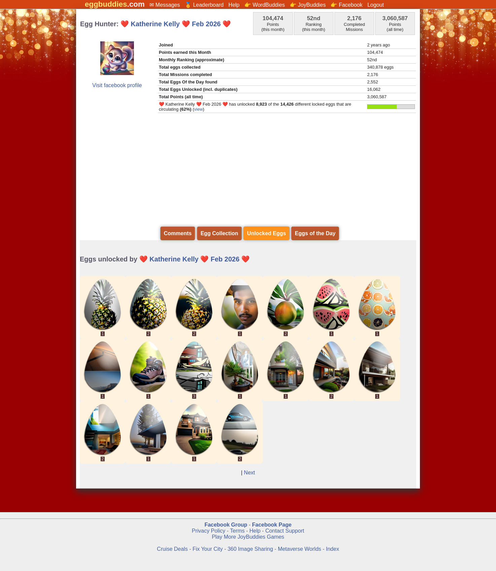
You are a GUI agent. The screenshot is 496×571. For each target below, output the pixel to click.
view (198, 109)
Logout (375, 5)
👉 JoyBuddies (308, 5)
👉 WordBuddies (264, 5)
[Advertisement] (248, 170)
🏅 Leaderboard (204, 5)
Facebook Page (271, 525)
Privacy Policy (208, 531)
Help (234, 5)
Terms (237, 531)
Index (332, 549)
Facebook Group (226, 525)
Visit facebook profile (117, 85)
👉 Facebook (346, 5)
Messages (167, 5)
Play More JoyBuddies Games (248, 537)
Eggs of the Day (315, 233)
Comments (178, 233)
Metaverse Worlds (299, 549)
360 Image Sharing (251, 549)
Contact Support (284, 531)
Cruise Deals (172, 549)
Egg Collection (219, 233)
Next (249, 472)
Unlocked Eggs (266, 233)
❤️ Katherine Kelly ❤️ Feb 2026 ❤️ (175, 24)
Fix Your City (208, 549)
